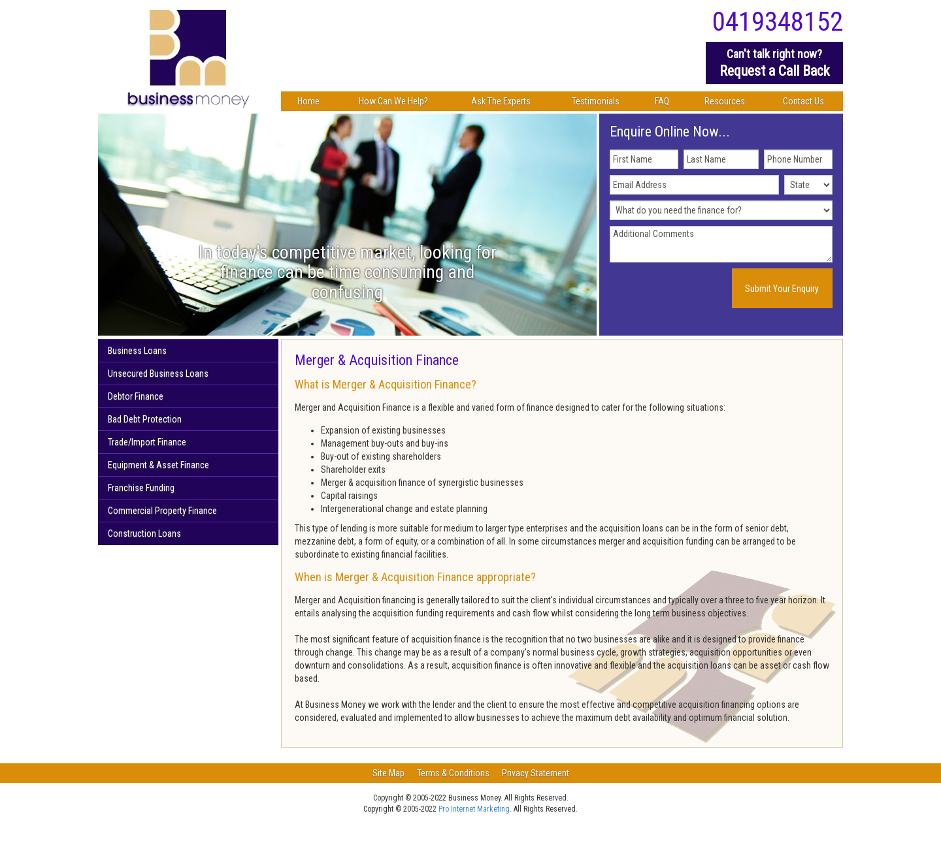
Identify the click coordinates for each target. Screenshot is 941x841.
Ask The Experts (501, 101)
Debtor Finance (135, 396)
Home (308, 101)
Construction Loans (144, 533)
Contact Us (803, 101)
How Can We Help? (393, 101)
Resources (724, 101)
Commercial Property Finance (162, 510)
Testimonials (595, 101)
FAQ (662, 101)
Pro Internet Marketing (474, 809)
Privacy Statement (535, 773)
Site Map (388, 773)
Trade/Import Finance (147, 442)
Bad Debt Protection (145, 419)
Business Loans (137, 350)
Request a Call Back (774, 62)
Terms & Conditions (453, 773)
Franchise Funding (141, 488)
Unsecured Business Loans (158, 373)
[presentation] (689, 288)
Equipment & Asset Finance (158, 465)
